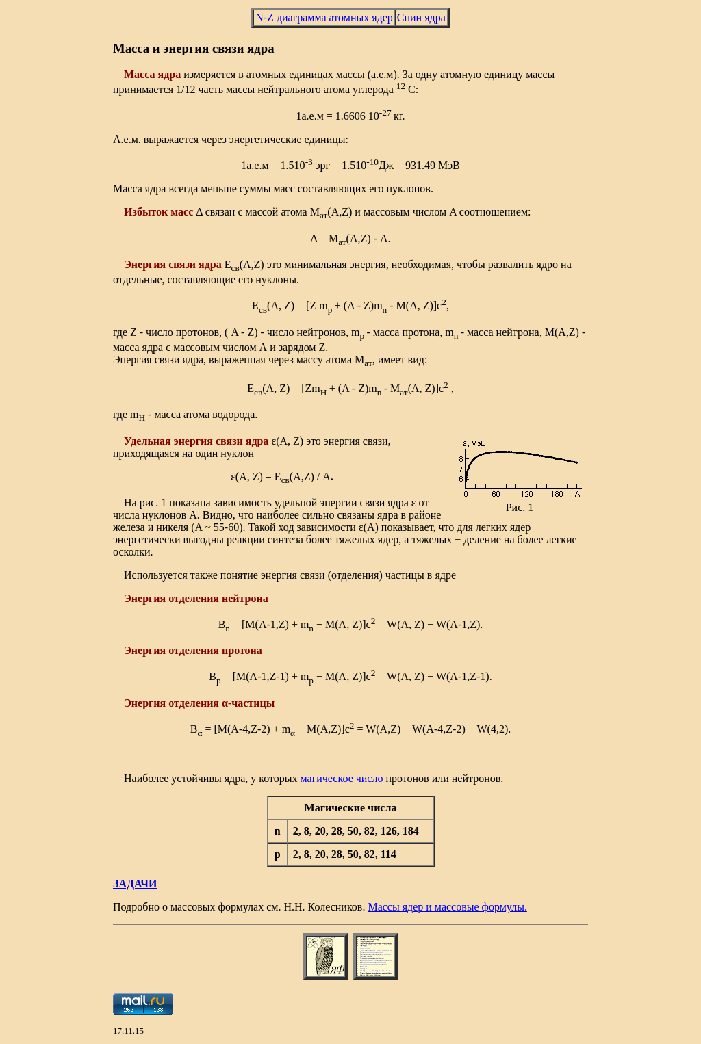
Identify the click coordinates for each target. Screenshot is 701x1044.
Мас (134, 74)
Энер (136, 264)
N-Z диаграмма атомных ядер (324, 17)
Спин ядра (421, 17)
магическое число (342, 778)
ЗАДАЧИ (135, 883)
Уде (132, 441)
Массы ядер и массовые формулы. (447, 907)
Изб (133, 212)
